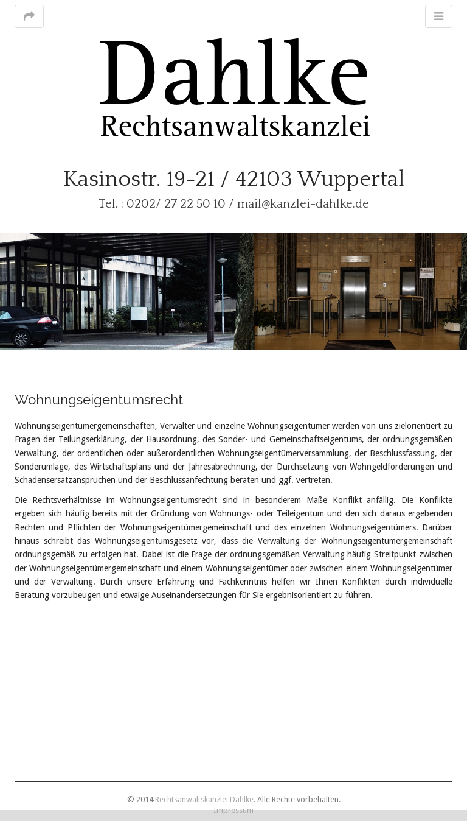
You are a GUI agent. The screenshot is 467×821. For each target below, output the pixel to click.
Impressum (233, 810)
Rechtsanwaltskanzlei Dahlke (204, 799)
